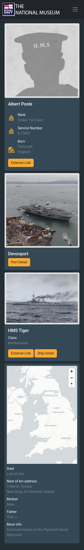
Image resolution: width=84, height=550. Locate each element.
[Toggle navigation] (75, 9)
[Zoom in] (71, 371)
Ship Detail (45, 353)
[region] (42, 415)
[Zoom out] (71, 378)
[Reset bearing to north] (71, 384)
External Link (21, 163)
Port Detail (19, 262)
